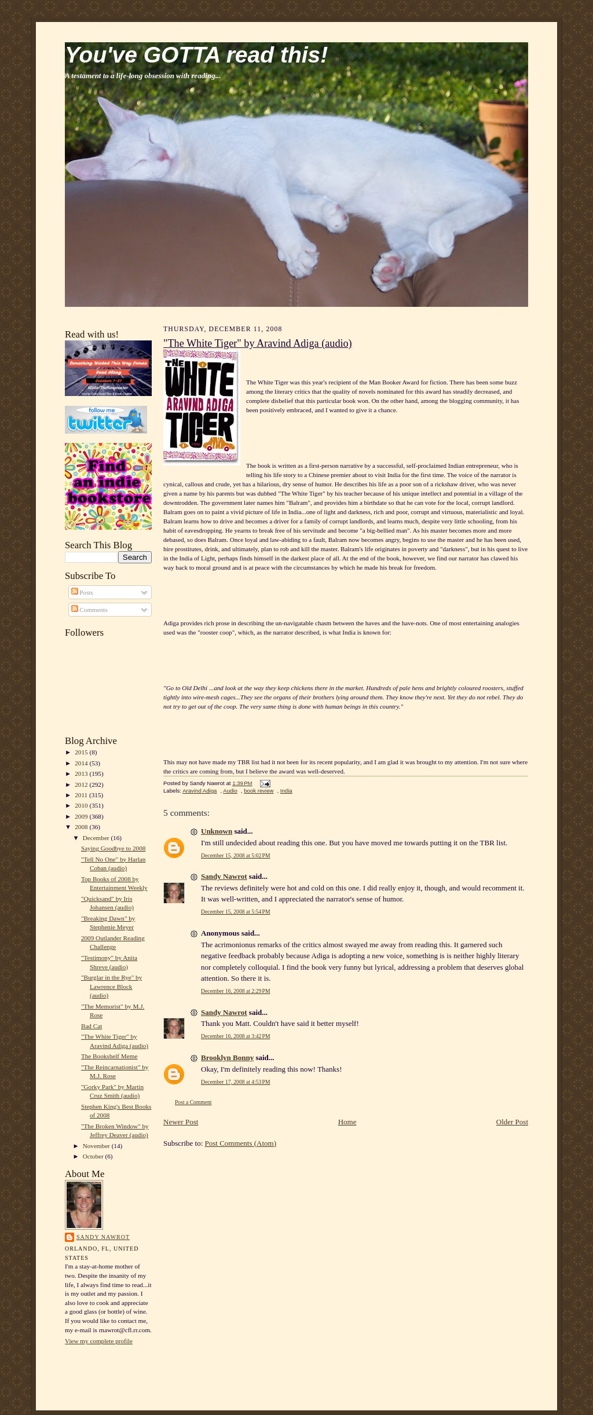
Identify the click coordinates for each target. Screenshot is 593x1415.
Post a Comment (193, 1102)
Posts (82, 592)
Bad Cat (91, 1025)
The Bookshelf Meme (109, 1056)
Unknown (216, 831)
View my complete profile (99, 1340)
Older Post (512, 1121)
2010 (82, 805)
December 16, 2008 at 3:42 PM (235, 1036)
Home (347, 1121)
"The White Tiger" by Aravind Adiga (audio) (257, 343)
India (286, 790)
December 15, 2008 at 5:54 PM (235, 911)
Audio (230, 790)
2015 (82, 752)
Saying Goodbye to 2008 (113, 848)
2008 (82, 826)
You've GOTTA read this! (196, 54)
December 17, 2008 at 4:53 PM (235, 1082)
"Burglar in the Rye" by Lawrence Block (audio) (111, 986)
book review (258, 790)
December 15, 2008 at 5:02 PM (235, 855)
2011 (82, 794)
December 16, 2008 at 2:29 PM (235, 991)
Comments (89, 609)
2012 (82, 784)
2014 (82, 763)
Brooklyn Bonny (227, 1057)
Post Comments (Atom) (241, 1143)
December (97, 837)
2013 (82, 773)
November (97, 1145)
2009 (82, 816)
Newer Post (180, 1121)
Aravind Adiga (199, 790)
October (94, 1156)
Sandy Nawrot (103, 1237)
